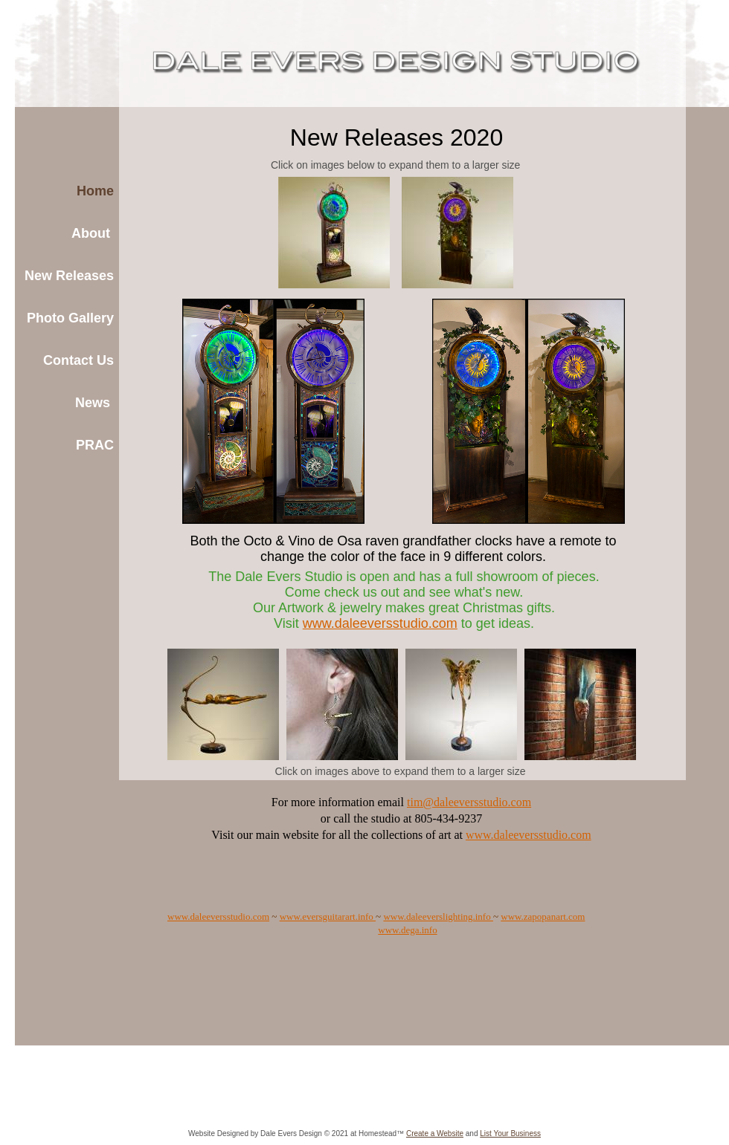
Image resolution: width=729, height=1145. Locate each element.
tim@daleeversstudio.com (469, 802)
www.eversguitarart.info (328, 916)
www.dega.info (407, 929)
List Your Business (510, 1133)
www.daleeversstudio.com (218, 916)
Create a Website (434, 1133)
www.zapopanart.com (543, 916)
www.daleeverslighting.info (438, 916)
